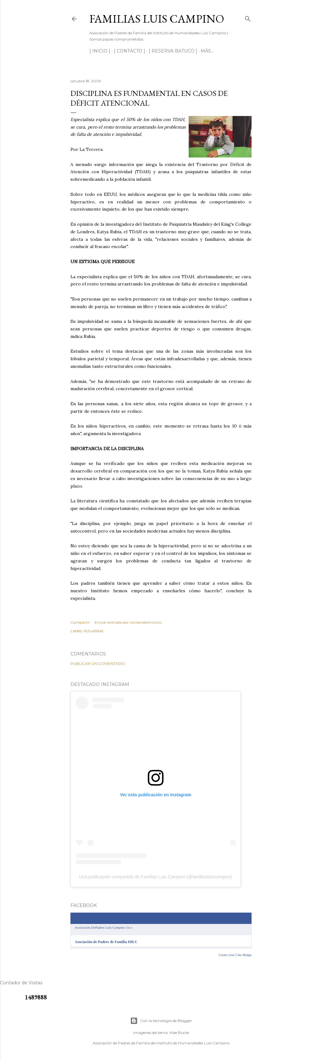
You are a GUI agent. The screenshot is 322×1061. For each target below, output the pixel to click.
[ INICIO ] (99, 51)
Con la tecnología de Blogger (161, 1021)
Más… (207, 51)
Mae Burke (179, 1032)
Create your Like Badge (235, 955)
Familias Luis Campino (156, 18)
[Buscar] (248, 17)
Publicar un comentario (97, 663)
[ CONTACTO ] (129, 51)
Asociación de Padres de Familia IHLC (106, 942)
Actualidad (93, 630)
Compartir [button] (80, 622)
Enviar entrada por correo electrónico (128, 622)
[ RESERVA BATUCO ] (173, 51)
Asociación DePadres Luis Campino (100, 927)
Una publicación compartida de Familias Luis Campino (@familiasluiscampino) (155, 876)
